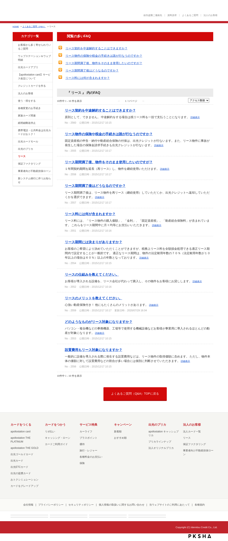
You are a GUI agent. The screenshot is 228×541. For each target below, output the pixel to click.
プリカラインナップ (159, 441)
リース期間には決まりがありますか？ (93, 242)
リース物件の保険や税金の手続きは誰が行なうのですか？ (103, 55)
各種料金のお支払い (91, 456)
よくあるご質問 (190, 15)
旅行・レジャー (88, 450)
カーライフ (86, 431)
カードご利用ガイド (56, 444)
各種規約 (200, 504)
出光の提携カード (21, 473)
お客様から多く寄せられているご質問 (34, 46)
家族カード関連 (27, 115)
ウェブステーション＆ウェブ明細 (34, 58)
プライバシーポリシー (51, 504)
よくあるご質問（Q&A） (34, 26)
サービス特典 (88, 424)
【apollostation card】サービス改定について (34, 76)
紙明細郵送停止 (27, 122)
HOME (16, 26)
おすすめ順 (120, 437)
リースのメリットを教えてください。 (93, 298)
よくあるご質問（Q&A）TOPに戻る (135, 393)
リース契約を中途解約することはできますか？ (96, 48)
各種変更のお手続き (29, 108)
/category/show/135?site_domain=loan (15, 56)
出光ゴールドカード (22, 454)
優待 (82, 444)
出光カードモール (28, 141)
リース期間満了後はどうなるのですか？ (92, 70)
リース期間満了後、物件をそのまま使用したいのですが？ (103, 63)
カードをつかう (55, 424)
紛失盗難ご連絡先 (153, 15)
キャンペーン (123, 424)
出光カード (17, 460)
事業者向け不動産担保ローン (34, 171)
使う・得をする (27, 100)
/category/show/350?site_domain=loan (15, 179)
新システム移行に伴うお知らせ (34, 180)
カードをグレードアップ (24, 485)
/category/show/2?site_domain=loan (15, 86)
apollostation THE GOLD (24, 448)
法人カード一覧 (192, 431)
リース (22, 156)
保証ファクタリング (29, 163)
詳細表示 (195, 117)
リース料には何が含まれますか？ (87, 78)
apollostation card (20, 431)
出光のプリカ (25, 148)
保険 (82, 463)
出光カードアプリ (28, 67)
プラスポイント (88, 437)
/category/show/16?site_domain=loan (15, 149)
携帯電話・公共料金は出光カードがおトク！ (34, 132)
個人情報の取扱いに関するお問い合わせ (121, 504)
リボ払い (50, 431)
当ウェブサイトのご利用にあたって (169, 504)
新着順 (118, 431)
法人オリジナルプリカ (161, 448)
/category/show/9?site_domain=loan (15, 101)
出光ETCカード (19, 466)
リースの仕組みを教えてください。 (92, 274)
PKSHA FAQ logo (200, 536)
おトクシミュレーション (24, 479)
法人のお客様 (210, 15)
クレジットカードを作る (32, 85)
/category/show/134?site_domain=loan (15, 45)
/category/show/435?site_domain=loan (15, 67)
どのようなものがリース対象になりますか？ (98, 322)
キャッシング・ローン (57, 437)
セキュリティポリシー (81, 504)
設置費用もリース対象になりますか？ (93, 350)
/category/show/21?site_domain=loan (15, 94)
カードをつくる (21, 424)
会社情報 (28, 504)
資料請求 (172, 15)
